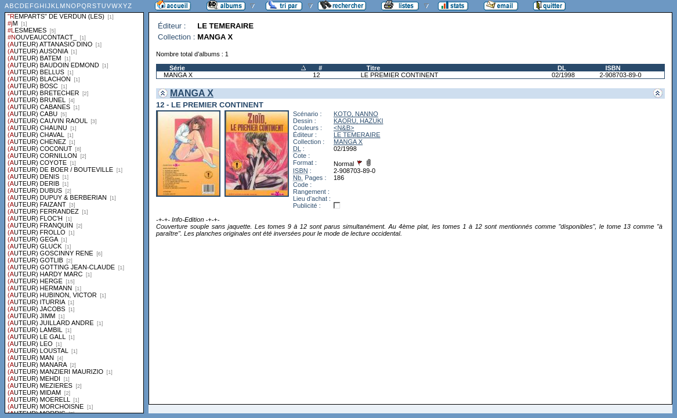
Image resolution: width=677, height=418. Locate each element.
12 (316, 74)
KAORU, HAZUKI (358, 120)
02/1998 (563, 74)
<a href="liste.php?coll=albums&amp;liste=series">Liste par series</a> (74, 206)
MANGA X (178, 74)
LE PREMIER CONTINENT (400, 74)
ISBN (612, 67)
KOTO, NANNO (356, 113)
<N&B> (344, 127)
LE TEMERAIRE (357, 134)
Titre (374, 67)
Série (177, 67)
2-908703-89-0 (620, 74)
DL (561, 67)
